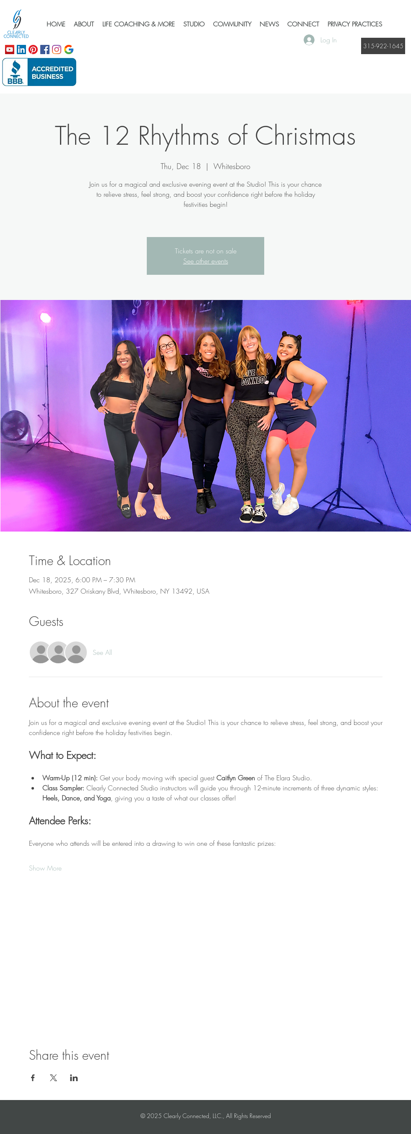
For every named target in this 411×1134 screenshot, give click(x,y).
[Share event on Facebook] (33, 1077)
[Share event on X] (53, 1077)
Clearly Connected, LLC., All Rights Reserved (217, 1116)
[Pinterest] (33, 49)
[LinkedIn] (21, 49)
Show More (45, 868)
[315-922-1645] (383, 46)
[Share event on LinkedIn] (74, 1077)
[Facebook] (44, 49)
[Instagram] (56, 49)
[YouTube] (9, 49)
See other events (205, 261)
